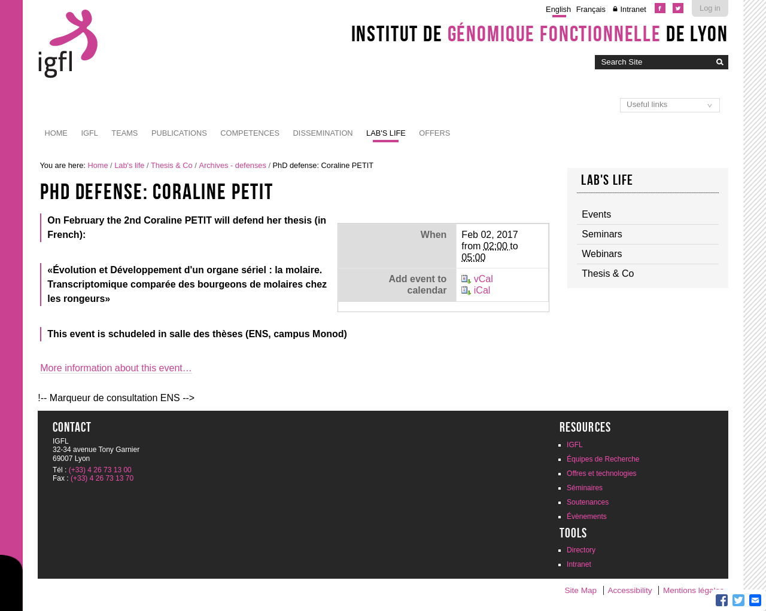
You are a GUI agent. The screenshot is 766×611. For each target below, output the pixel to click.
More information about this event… (116, 368)
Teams (124, 133)
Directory (581, 550)
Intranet (633, 9)
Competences (249, 133)
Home (56, 133)
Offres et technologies (602, 473)
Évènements (587, 516)
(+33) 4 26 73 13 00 (100, 470)
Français (591, 9)
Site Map (580, 590)
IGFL (89, 133)
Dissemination (323, 133)
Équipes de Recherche (603, 459)
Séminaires (585, 488)
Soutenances (588, 502)
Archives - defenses (232, 165)
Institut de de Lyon (539, 33)
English (558, 9)
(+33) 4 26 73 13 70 (102, 478)
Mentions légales (693, 590)
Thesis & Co (172, 165)
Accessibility (630, 590)
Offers (434, 133)
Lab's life (386, 133)
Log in (710, 8)
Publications (179, 133)
